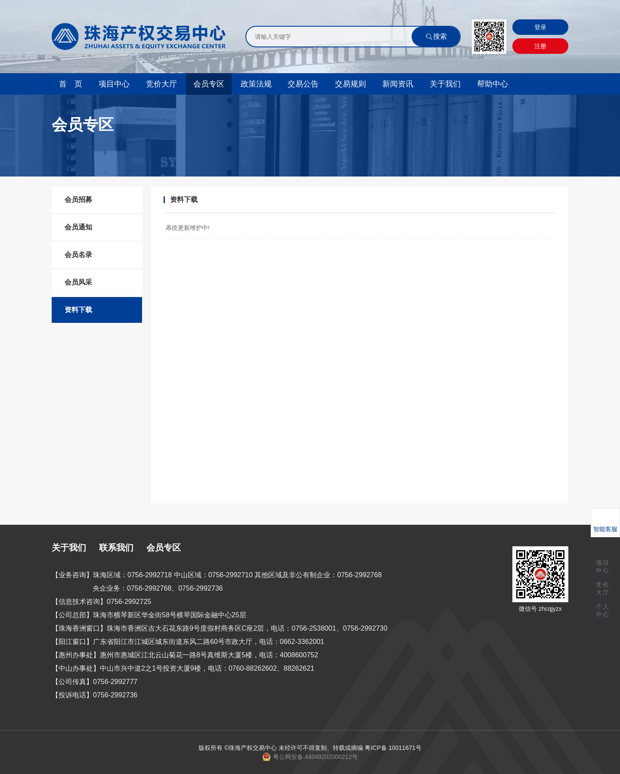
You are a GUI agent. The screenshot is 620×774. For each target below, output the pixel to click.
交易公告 (303, 84)
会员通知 (78, 227)
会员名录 (78, 254)
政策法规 (256, 84)
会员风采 (78, 282)
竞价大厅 (161, 84)
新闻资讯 (397, 84)
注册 (540, 46)
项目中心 (114, 84)
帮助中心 (492, 84)
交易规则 (350, 84)
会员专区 (208, 84)
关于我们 (445, 84)
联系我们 (116, 547)
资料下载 (78, 309)
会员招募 (78, 199)
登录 (540, 27)
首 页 (70, 84)
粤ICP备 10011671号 (393, 747)
